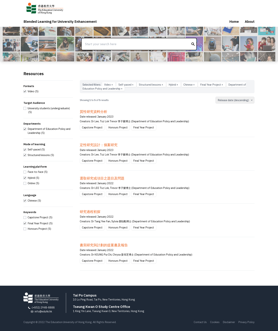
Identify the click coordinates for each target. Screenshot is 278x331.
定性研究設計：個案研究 (99, 145)
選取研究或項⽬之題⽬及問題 (102, 178)
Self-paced (126, 84)
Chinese (189, 84)
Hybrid (174, 84)
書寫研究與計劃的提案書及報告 (104, 245)
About (250, 21)
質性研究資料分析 (93, 111)
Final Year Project (212, 84)
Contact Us (200, 322)
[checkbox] (30, 91)
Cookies (215, 322)
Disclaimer (229, 322)
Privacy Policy (246, 322)
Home (234, 21)
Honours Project (118, 127)
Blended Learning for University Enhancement (60, 21)
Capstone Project (92, 127)
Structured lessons (151, 84)
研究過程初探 (90, 211)
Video (109, 84)
